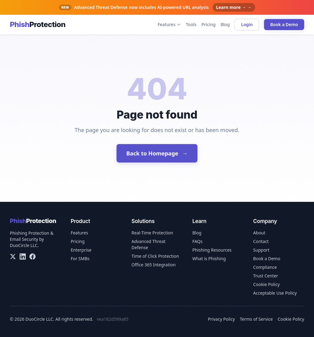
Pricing (208, 24)
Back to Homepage (157, 153)
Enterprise (81, 250)
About (259, 233)
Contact (261, 241)
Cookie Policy (266, 284)
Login (247, 24)
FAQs (197, 241)
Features (169, 24)
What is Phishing (209, 258)
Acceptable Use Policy (275, 293)
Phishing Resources (212, 250)
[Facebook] (32, 256)
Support (261, 250)
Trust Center (265, 276)
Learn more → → (234, 7)
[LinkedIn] (23, 256)
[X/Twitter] (13, 256)
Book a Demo (284, 24)
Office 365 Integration (154, 265)
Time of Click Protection (155, 256)
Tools (191, 24)
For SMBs (80, 258)
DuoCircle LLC (23, 245)
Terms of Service (256, 319)
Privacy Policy (221, 319)
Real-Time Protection (152, 233)
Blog (225, 24)
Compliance (265, 267)
